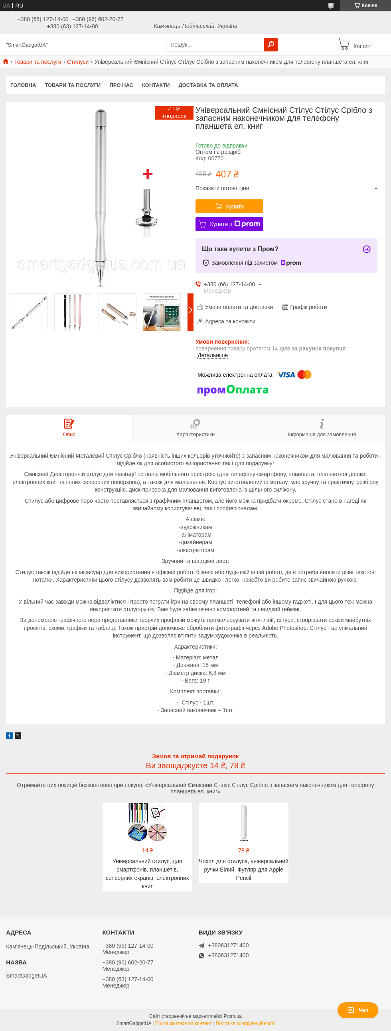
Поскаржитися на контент (183, 1023)
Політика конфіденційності (245, 1023)
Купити (235, 206)
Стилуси (78, 62)
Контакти (156, 85)
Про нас (121, 85)
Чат (358, 1010)
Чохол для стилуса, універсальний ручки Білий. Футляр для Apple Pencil (243, 869)
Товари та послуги (37, 62)
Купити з (235, 224)
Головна (23, 85)
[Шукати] (271, 44)
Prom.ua (233, 1016)
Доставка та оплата (208, 85)
